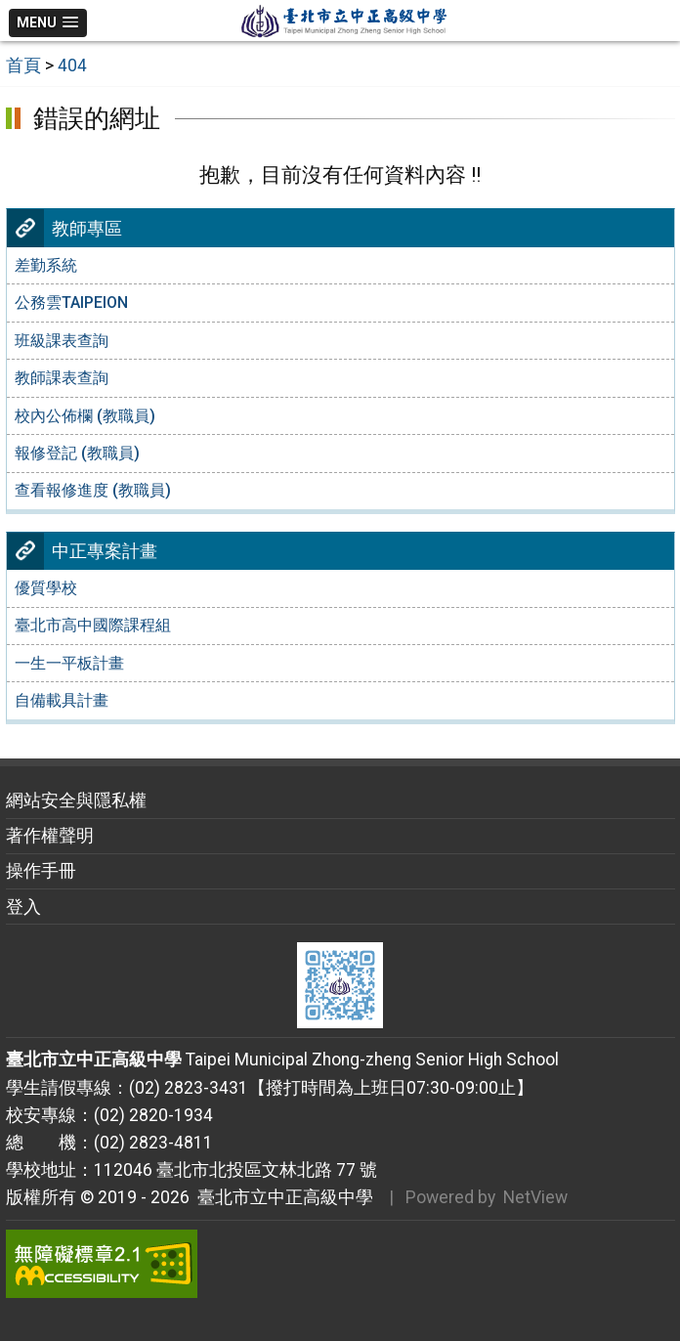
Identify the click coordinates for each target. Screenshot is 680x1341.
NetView (535, 1197)
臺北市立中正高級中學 (281, 1197)
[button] (48, 23)
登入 (23, 907)
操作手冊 (41, 871)
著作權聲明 (50, 835)
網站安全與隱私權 (76, 800)
